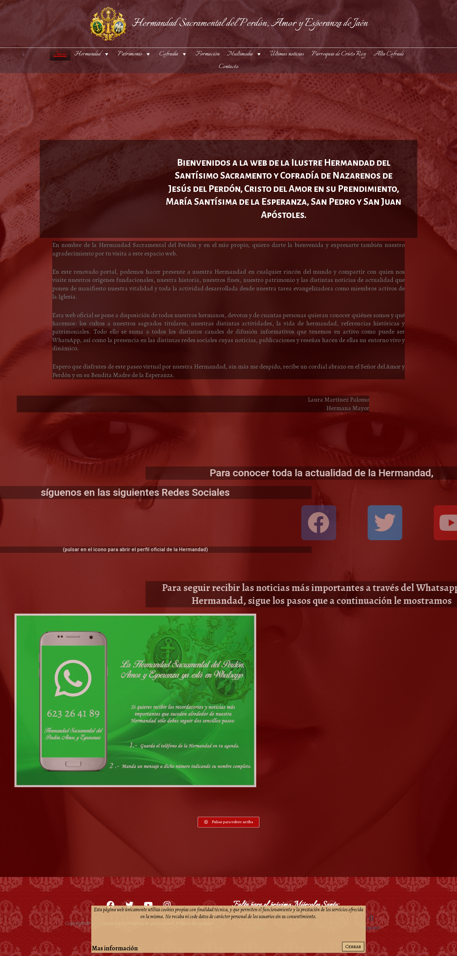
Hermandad (92, 54)
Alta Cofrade (389, 54)
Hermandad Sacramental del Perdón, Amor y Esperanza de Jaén (250, 23)
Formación (207, 54)
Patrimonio (135, 54)
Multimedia (244, 54)
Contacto (228, 67)
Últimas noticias (287, 54)
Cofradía (173, 54)
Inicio (60, 54)
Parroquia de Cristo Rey (339, 54)
